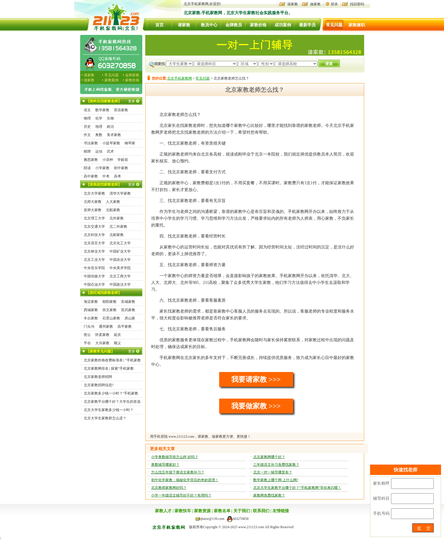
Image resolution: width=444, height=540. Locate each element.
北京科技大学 (94, 235)
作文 (87, 135)
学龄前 (122, 160)
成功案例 (283, 25)
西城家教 (91, 310)
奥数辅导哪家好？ (165, 465)
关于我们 (241, 511)
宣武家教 (128, 310)
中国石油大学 (94, 284)
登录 (334, 4)
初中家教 (121, 168)
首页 (159, 25)
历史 (87, 127)
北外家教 (116, 218)
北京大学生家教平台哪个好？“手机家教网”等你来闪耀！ (297, 488)
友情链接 (280, 511)
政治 (110, 127)
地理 (98, 127)
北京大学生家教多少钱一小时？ (108, 410)
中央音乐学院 (94, 268)
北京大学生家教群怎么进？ (105, 418)
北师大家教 (92, 202)
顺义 (117, 343)
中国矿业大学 (120, 251)
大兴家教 (102, 343)
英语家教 (121, 110)
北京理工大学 (94, 218)
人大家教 (113, 202)
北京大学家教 (94, 193)
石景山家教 (111, 318)
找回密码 (357, 4)
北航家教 (113, 210)
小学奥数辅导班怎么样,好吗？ (174, 457)
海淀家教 (91, 302)
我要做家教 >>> (256, 406)
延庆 (117, 335)
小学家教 (102, 168)
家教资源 (202, 511)
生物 (110, 118)
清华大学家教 (120, 193)
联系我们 (261, 511)
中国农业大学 (120, 260)
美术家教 (114, 135)
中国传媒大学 (94, 276)
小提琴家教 (111, 143)
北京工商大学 (120, 276)
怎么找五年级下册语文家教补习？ (177, 472)
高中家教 (91, 176)
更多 (131, 101)
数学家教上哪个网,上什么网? (275, 480)
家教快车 (183, 511)
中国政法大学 (120, 284)
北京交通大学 (94, 226)
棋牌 (87, 151)
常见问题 (334, 25)
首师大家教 (92, 210)
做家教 (315, 4)
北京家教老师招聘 (98, 377)
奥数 (98, 135)
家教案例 (111, 80)
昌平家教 (124, 326)
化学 (98, 118)
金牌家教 (132, 75)
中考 (105, 176)
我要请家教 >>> (256, 379)
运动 (98, 151)
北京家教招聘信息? (99, 385)
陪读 (87, 168)
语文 (87, 110)
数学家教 (102, 110)
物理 (87, 118)
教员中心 (209, 25)
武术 (110, 151)
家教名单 (222, 511)
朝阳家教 (109, 302)
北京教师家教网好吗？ (169, 488)
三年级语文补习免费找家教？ (276, 465)
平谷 (87, 343)
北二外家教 (118, 226)
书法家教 (91, 143)
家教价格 (258, 25)
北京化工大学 (120, 243)
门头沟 (89, 326)
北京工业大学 (94, 260)
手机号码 (381, 513)
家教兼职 (356, 25)
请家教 (292, 4)
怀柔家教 (102, 335)
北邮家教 (116, 235)
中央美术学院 (120, 268)
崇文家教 (109, 310)
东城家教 (128, 302)
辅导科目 (381, 498)
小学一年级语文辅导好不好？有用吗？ (181, 495)
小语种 (107, 160)
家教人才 (163, 511)
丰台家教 (91, 318)
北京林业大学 (94, 251)
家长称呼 (381, 483)
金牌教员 (233, 25)
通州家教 (106, 326)
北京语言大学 (94, 243)
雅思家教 (91, 160)
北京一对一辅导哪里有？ (272, 472)
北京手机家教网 (179, 78)
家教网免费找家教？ (269, 495)
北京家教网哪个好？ (269, 457)
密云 (87, 335)
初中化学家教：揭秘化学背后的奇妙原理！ (185, 480)
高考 (117, 176)
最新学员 (307, 25)
